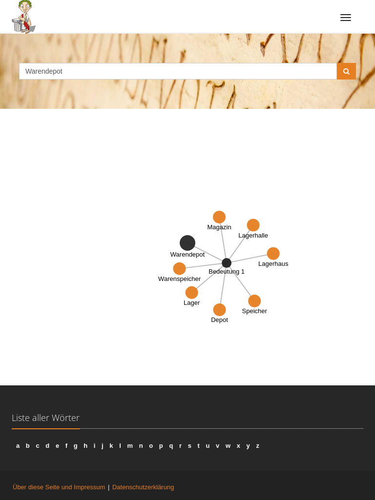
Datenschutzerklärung (143, 487)
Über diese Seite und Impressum (59, 487)
